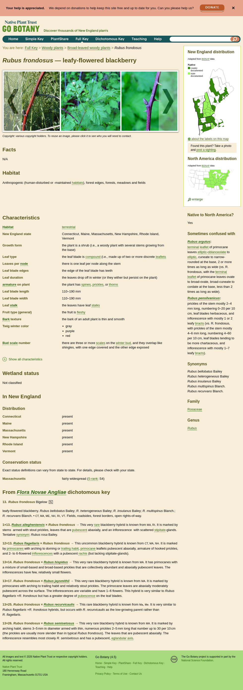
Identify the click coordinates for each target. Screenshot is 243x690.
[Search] (235, 39)
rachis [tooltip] (83, 553)
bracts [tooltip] (199, 323)
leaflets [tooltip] (161, 257)
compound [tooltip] (93, 257)
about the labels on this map (210, 139)
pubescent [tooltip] (79, 530)
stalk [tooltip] (13, 305)
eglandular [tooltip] (118, 638)
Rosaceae (194, 409)
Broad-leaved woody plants (89, 48)
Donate (212, 7)
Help (158, 39)
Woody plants (52, 48)
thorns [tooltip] (113, 284)
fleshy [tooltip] (81, 312)
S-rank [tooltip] (93, 478)
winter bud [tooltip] (123, 343)
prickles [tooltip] (97, 284)
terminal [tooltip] (193, 247)
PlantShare (59, 39)
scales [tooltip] (100, 343)
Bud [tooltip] (5, 343)
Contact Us (135, 673)
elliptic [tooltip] (202, 252)
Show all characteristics (25, 359)
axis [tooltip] (130, 638)
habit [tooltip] (75, 548)
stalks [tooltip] (95, 305)
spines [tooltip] (86, 284)
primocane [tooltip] (87, 548)
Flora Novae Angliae (41, 492)
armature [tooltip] (9, 284)
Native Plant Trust (12, 666)
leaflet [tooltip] (204, 247)
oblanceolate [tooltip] (217, 252)
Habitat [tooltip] (7, 227)
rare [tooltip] (97, 525)
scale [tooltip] (14, 343)
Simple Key (34, 39)
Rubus (192, 428)
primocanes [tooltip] (15, 548)
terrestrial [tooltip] (68, 227)
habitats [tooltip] (77, 183)
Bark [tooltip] (6, 319)
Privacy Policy (103, 673)
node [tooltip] (24, 263)
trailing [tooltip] (66, 548)
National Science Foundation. (198, 660)
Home (13, 39)
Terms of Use (120, 673)
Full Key (82, 39)
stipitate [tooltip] (160, 530)
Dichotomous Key (109, 39)
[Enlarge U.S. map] (212, 184)
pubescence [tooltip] (86, 596)
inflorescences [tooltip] (42, 553)
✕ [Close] (233, 8)
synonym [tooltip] (22, 534)
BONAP (206, 59)
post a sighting (205, 150)
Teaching (139, 39)
